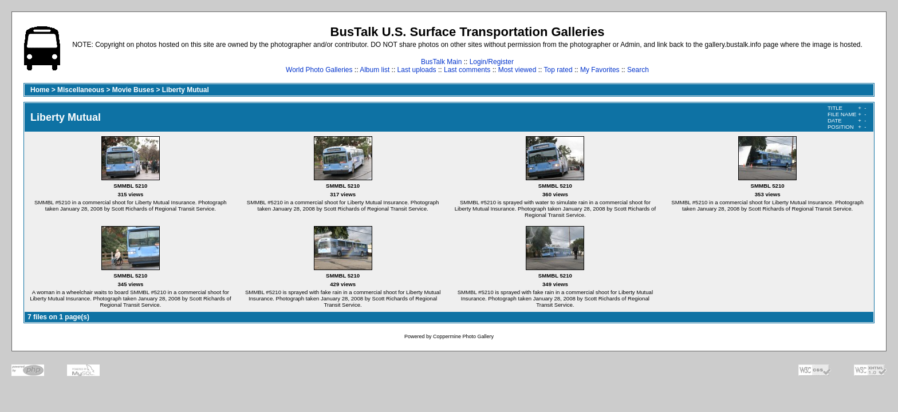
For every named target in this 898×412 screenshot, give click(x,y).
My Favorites (600, 70)
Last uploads (416, 70)
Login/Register (492, 62)
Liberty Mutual (185, 90)
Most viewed (517, 70)
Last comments (467, 70)
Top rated (558, 70)
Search (638, 70)
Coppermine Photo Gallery (463, 336)
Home (39, 90)
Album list (374, 70)
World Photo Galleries (319, 70)
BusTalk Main (441, 62)
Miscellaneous (80, 90)
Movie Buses (133, 90)
